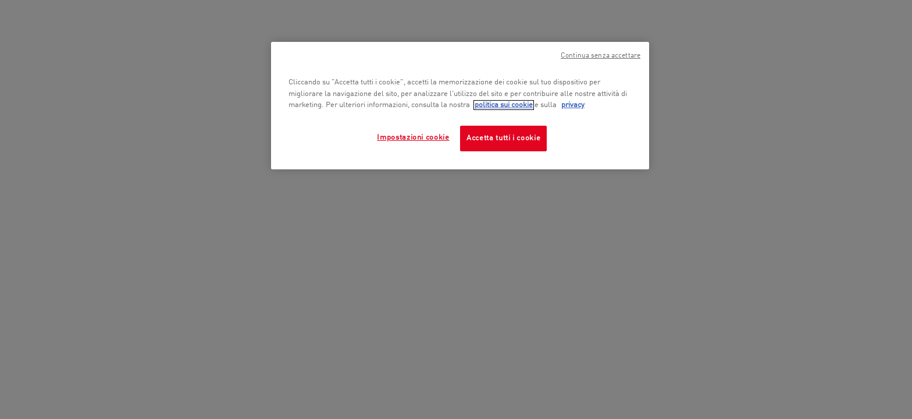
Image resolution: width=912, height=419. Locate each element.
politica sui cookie (504, 105)
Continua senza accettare (600, 55)
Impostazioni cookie (413, 137)
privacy (573, 105)
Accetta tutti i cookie (503, 138)
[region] (460, 105)
